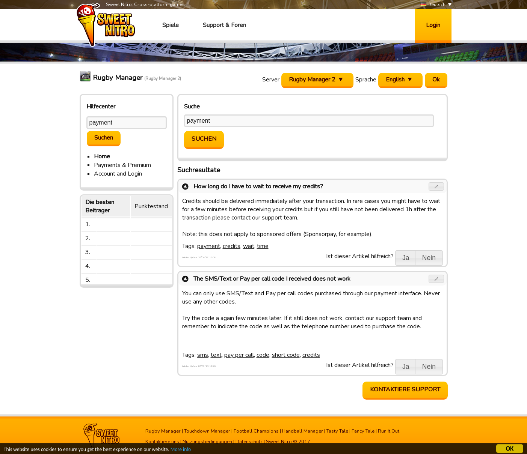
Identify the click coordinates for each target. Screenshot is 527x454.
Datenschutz (249, 441)
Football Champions (256, 431)
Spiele (170, 25)
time (263, 246)
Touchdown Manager (207, 431)
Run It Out (388, 431)
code (263, 355)
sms (202, 355)
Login (433, 25)
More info (181, 450)
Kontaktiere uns (162, 441)
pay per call (239, 355)
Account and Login (118, 174)
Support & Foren (224, 25)
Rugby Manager (163, 431)
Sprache (365, 79)
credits (231, 246)
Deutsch (432, 4)
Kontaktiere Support (405, 389)
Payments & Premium (122, 165)
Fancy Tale (363, 431)
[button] (436, 186)
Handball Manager (302, 431)
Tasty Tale (337, 431)
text (216, 355)
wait (248, 246)
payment (208, 246)
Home (102, 156)
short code (286, 355)
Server (270, 79)
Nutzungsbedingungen (207, 441)
